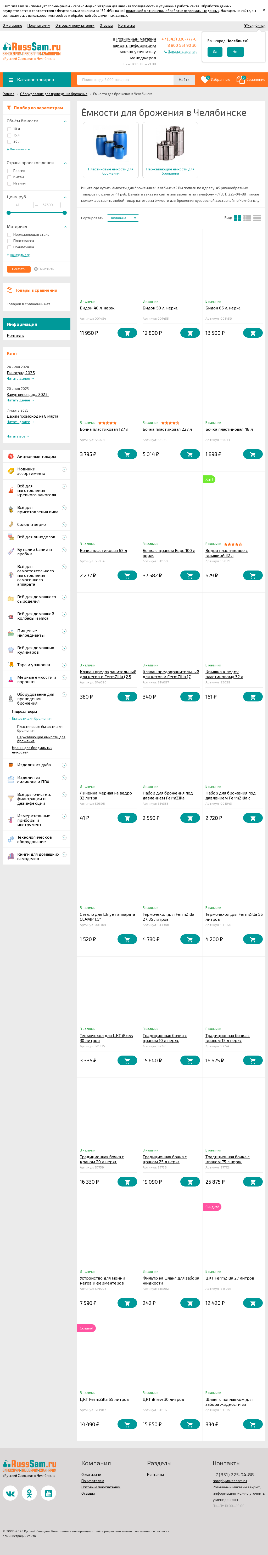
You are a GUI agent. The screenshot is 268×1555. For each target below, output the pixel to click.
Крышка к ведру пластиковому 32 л (224, 674)
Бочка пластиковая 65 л (103, 550)
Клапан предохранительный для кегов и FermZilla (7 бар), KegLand (171, 676)
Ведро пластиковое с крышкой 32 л (226, 553)
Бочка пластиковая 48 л (229, 429)
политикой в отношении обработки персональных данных (172, 11)
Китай (15, 177)
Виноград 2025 (21, 372)
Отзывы (106, 25)
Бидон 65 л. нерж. (223, 307)
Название (119, 218)
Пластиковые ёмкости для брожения (40, 728)
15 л (13, 135)
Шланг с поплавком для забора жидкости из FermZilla (229, 1404)
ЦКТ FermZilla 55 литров (104, 1399)
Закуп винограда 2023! (28, 394)
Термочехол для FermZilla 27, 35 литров (168, 917)
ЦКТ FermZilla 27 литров (229, 1277)
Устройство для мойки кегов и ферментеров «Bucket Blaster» (102, 1282)
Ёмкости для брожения (32, 718)
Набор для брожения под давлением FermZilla (168, 795)
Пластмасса (20, 240)
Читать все (16, 436)
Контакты (126, 25)
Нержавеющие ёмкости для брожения (41, 739)
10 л (13, 128)
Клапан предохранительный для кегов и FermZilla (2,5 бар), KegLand (108, 676)
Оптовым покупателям (74, 25)
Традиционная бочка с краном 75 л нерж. (227, 1159)
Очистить (46, 269)
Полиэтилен (20, 247)
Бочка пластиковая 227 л (167, 429)
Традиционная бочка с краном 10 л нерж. (165, 1038)
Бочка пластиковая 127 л (104, 429)
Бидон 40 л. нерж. (97, 307)
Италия (16, 183)
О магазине (12, 25)
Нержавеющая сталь (28, 234)
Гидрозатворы (24, 711)
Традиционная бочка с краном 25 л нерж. (165, 1159)
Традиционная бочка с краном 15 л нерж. (227, 1038)
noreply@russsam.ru (230, 1480)
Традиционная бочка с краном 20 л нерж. (102, 1159)
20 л (13, 141)
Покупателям (38, 25)
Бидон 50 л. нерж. (160, 307)
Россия (16, 170)
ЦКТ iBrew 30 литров (163, 1399)
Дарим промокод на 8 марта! (33, 416)
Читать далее (18, 378)
